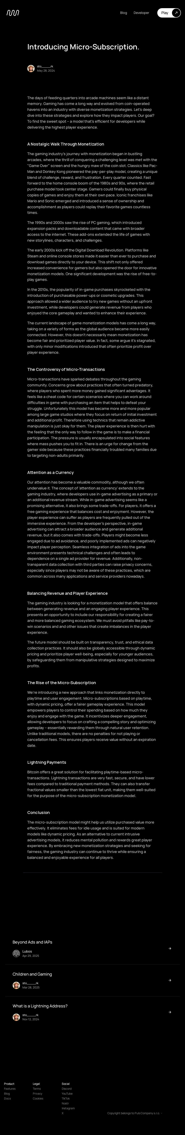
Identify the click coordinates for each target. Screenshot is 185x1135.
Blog (7, 1093)
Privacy (37, 1093)
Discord (67, 1089)
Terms (37, 1089)
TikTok (66, 1098)
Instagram (68, 1108)
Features (9, 1089)
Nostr (65, 1103)
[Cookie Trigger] (38, 1098)
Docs (7, 1098)
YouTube (67, 1093)
